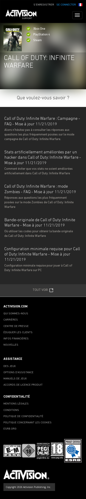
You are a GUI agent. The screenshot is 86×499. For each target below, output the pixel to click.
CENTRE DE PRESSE (16, 326)
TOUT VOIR (43, 290)
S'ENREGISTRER (43, 4)
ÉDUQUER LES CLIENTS (18, 332)
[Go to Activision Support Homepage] (24, 15)
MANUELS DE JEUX (15, 378)
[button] (80, 4)
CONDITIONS (11, 410)
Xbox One (35, 28)
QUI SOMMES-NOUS (15, 313)
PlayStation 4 (38, 34)
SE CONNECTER (66, 4)
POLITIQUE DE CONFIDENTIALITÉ (23, 416)
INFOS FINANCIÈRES (16, 338)
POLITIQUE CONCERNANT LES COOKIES (27, 422)
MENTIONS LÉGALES (16, 403)
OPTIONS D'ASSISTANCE (18, 372)
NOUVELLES (10, 345)
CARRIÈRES (10, 319)
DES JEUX (9, 366)
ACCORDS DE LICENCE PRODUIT (23, 385)
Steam (34, 40)
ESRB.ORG (10, 428)
